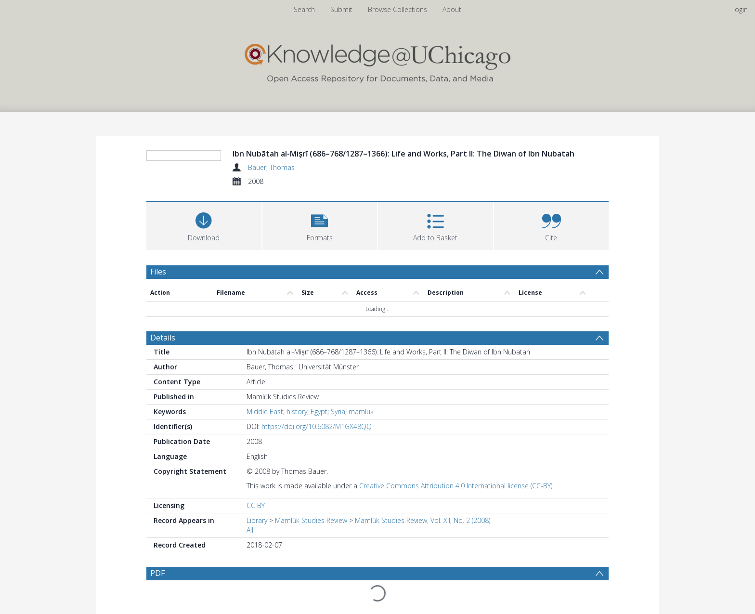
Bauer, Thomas (271, 167)
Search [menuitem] (304, 9)
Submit (341, 9)
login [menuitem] (740, 9)
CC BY (256, 470)
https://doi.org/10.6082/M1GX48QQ (316, 391)
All (250, 494)
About (452, 9)
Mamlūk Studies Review (311, 485)
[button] (320, 225)
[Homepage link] (377, 61)
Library (257, 485)
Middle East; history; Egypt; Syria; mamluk (310, 376)
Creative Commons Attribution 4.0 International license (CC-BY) (455, 450)
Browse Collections (397, 9)
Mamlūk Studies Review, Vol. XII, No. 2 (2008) (422, 485)
